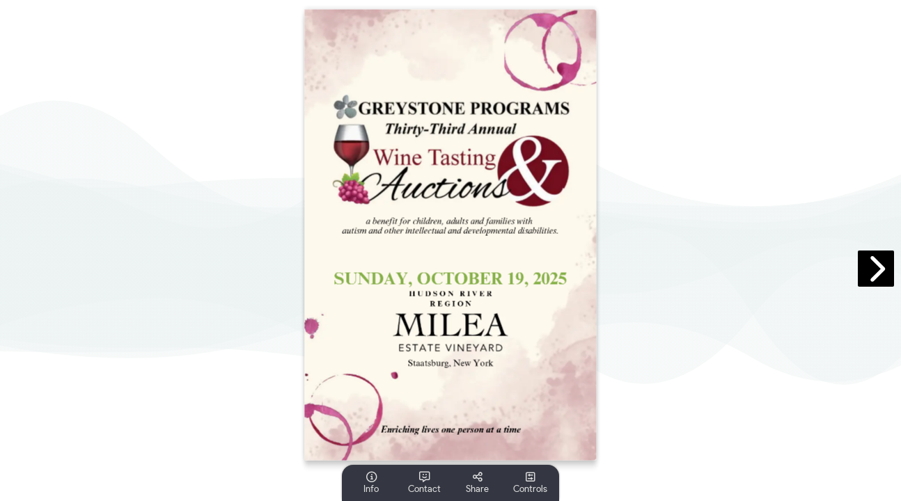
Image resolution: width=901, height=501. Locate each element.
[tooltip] (371, 483)
